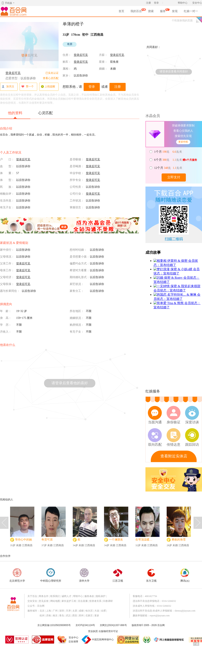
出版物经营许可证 (108, 631)
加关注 (8, 86)
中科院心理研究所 (50, 575)
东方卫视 (151, 575)
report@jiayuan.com (160, 615)
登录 (156, 2)
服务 (163, 11)
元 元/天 (168, 151)
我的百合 (136, 11)
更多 (96, 615)
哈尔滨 (89, 610)
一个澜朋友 (116, 539)
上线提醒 (48, 86)
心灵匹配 (45, 113)
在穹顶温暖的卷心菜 (145, 539)
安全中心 (197, 2)
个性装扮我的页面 (182, 20)
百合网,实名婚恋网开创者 (14, 11)
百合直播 (83, 601)
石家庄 (89, 615)
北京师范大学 (17, 575)
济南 (48, 615)
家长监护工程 (69, 601)
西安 (74, 615)
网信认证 (128, 640)
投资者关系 (95, 601)
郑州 (81, 615)
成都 (81, 610)
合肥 (103, 610)
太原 (74, 610)
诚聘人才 (66, 596)
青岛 (61, 615)
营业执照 (93, 631)
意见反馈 (43, 601)
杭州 (42, 615)
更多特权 (183, 141)
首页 (121, 11)
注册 (148, 2)
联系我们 (55, 596)
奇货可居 (47, 539)
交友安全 (32, 601)
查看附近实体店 (173, 456)
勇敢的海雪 (178, 539)
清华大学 (84, 575)
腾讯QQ (184, 575)
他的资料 (15, 115)
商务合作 (43, 596)
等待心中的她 (23, 539)
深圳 (61, 610)
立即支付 (173, 177)
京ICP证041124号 (85, 625)
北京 (42, 610)
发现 (175, 11)
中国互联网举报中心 (103, 639)
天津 (68, 610)
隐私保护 (100, 596)
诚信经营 (146, 640)
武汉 (68, 615)
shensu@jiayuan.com (185, 610)
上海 (48, 610)
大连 (96, 610)
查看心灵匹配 (51, 78)
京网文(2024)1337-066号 (113, 625)
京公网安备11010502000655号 (54, 625)
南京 (55, 615)
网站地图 (55, 601)
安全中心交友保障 (73, 639)
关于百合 (32, 596)
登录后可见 (13, 73)
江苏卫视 (118, 575)
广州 (55, 610)
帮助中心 (182, 2)
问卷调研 (108, 601)
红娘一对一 (191, 11)
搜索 (151, 11)
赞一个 (27, 86)
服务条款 (89, 596)
